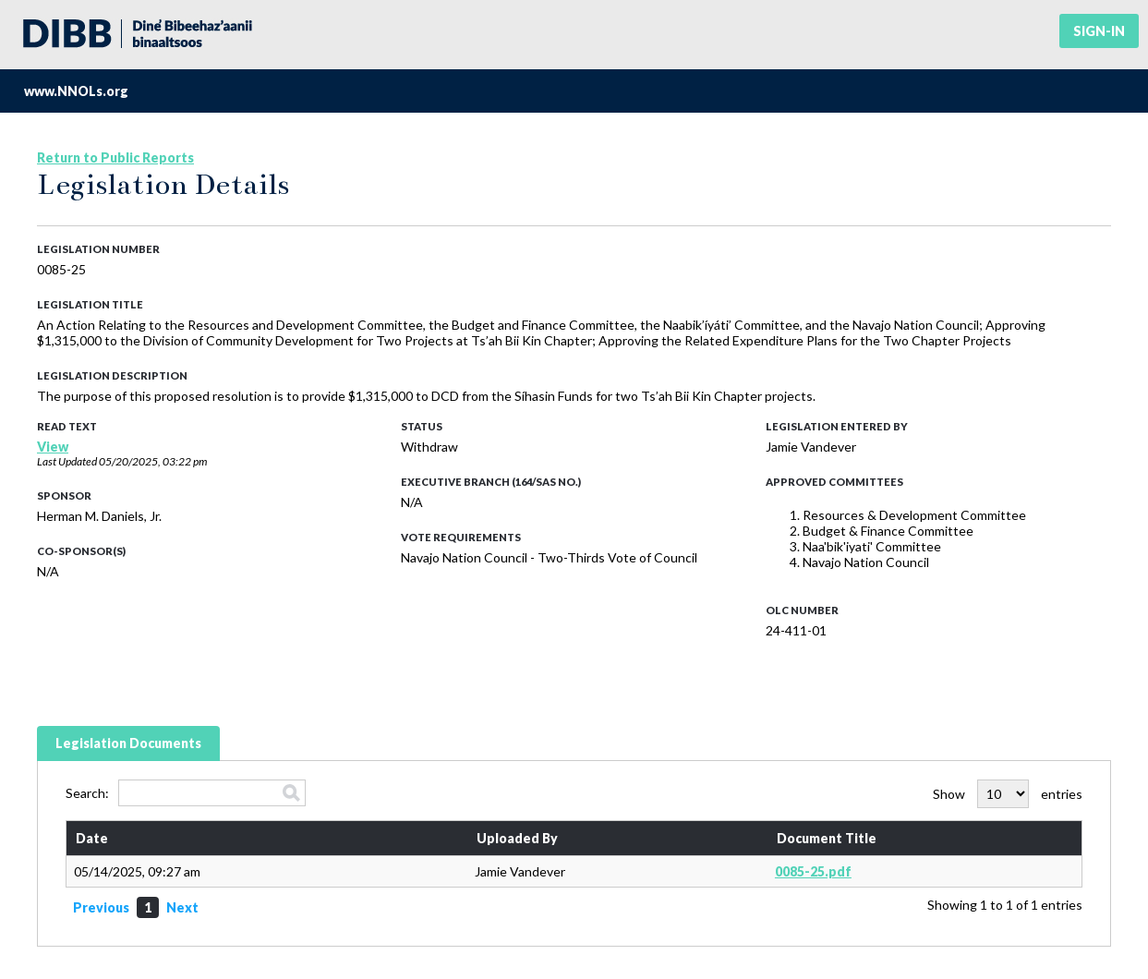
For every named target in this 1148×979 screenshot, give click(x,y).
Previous (101, 907)
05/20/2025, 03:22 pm (153, 461)
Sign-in (1099, 31)
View (52, 446)
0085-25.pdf (813, 871)
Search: (186, 793)
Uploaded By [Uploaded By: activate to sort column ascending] (517, 838)
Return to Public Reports (115, 157)
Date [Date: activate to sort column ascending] (92, 838)
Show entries (1007, 794)
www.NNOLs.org (76, 91)
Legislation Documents (128, 743)
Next (182, 907)
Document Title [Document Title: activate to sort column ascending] (826, 838)
